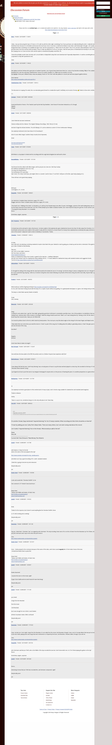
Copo (21, 154)
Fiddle (70, 718)
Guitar (70, 720)
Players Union (51, 716)
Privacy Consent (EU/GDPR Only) (64, 732)
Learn (5, 22)
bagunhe (22, 200)
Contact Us (51, 727)
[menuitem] (9, 14)
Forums (5, 14)
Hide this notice (72, 4)
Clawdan (22, 244)
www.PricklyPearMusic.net (26, 515)
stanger (22, 104)
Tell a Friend (51, 720)
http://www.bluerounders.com (25, 150)
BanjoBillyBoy (23, 166)
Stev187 (22, 421)
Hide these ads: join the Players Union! (56, 13)
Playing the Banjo (26, 17)
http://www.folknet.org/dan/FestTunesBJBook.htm (38, 270)
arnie (21, 65)
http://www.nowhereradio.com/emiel (26, 149)
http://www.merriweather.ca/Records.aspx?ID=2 (32, 84)
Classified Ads (31, 718)
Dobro (70, 716)
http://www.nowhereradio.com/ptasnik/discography (32, 558)
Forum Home (31, 716)
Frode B (22, 290)
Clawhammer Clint (25, 88)
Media (5, 26)
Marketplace (7, 18)
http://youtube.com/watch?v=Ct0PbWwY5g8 (54, 297)
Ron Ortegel (23, 360)
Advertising (51, 723)
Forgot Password (103, 13)
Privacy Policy (51, 732)
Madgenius (23, 394)
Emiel (21, 120)
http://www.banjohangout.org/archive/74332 (56, 30)
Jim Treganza (23, 228)
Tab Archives (31, 720)
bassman (22, 543)
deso (21, 36)
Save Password (100, 9)
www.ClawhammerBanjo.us (27, 263)
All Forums (24, 16)
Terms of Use (43, 732)
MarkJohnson (23, 373)
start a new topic (72, 28)
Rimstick (22, 316)
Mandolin (71, 723)
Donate (50, 718)
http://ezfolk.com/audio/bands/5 (28, 513)
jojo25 (21, 462)
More (5, 31)
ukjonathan (23, 274)
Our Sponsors (51, 725)
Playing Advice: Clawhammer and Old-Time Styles (36, 19)
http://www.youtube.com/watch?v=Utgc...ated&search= (33, 475)
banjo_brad (23, 492)
